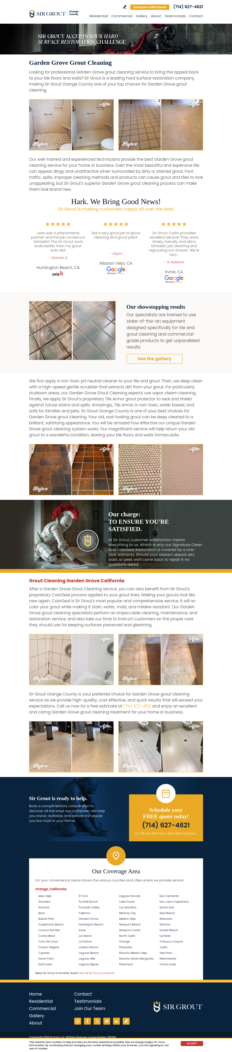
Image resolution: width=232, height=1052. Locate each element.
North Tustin (127, 936)
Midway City (127, 913)
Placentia (125, 947)
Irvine (82, 930)
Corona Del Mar (49, 930)
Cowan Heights (48, 947)
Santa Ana (166, 907)
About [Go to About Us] (156, 16)
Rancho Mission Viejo (133, 953)
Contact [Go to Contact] (196, 16)
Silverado (165, 919)
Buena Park (46, 919)
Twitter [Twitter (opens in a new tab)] (97, 1021)
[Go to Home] (57, 13)
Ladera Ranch (88, 947)
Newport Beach (130, 924)
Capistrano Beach (51, 924)
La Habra (85, 936)
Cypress (44, 953)
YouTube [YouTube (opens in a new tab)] (106, 1021)
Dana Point (46, 958)
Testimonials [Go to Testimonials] (175, 16)
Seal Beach (167, 913)
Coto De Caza (48, 941)
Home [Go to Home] (35, 994)
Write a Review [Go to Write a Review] (124, 7)
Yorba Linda (167, 964)
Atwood (43, 907)
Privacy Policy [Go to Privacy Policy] (144, 1042)
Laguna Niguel (88, 964)
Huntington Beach (91, 924)
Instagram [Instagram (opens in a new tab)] (77, 1021)
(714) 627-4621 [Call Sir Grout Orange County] (188, 7)
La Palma (85, 941)
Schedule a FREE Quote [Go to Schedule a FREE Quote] (149, 7)
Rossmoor (126, 964)
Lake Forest (127, 902)
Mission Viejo (127, 919)
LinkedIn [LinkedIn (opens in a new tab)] (116, 1021)
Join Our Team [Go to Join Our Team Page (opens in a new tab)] (89, 1009)
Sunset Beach (168, 930)
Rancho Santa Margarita (136, 958)
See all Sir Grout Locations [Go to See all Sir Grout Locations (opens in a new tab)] (97, 973)
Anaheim (44, 902)
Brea (41, 913)
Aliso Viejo (45, 896)
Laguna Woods (129, 896)
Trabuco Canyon (171, 941)
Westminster (167, 958)
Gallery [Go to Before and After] (141, 16)
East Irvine (45, 964)
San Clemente (169, 896)
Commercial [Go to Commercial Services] (121, 16)
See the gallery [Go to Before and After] (154, 359)
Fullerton (84, 913)
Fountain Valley (89, 907)
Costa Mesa (46, 936)
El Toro (83, 896)
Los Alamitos (127, 907)
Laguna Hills (87, 958)
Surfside (164, 936)
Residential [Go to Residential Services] (98, 16)
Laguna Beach (89, 953)
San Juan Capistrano (174, 902)
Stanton (164, 924)
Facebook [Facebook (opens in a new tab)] (87, 1021)
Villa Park (165, 953)
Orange (124, 941)
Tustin (163, 947)
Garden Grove (88, 919)
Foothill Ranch (88, 902)
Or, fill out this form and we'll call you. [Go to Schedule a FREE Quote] (166, 833)
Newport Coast (129, 930)
